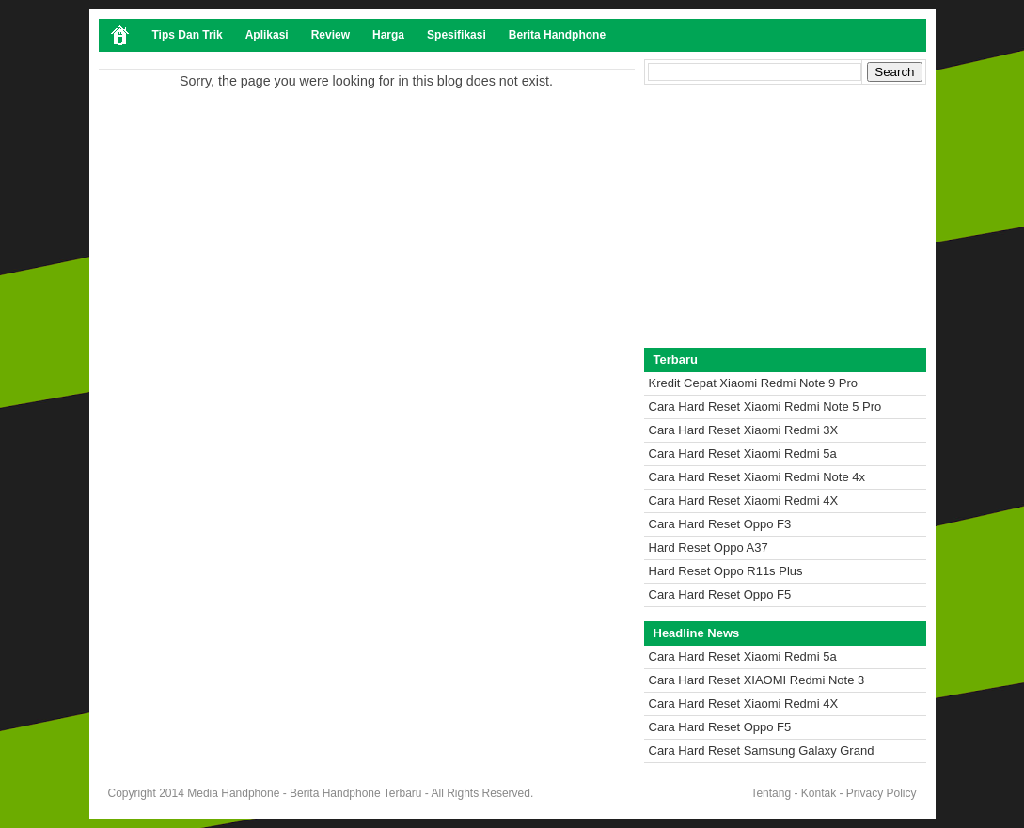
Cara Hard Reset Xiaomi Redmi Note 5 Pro (765, 406)
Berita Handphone (557, 34)
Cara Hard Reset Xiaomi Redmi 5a (743, 453)
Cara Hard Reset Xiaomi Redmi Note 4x (757, 477)
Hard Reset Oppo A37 (708, 547)
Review (330, 34)
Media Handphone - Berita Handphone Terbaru (304, 793)
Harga (388, 34)
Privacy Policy (881, 793)
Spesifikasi (456, 34)
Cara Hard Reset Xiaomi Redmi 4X (744, 500)
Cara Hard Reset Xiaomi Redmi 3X (744, 430)
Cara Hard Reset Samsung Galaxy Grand (761, 750)
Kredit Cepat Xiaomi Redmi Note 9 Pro (754, 383)
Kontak (818, 793)
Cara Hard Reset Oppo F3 (720, 524)
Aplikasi (267, 34)
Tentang (770, 793)
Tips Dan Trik (187, 34)
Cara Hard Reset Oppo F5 (720, 594)
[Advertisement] (785, 216)
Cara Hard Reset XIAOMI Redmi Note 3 (757, 680)
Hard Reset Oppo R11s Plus (726, 571)
